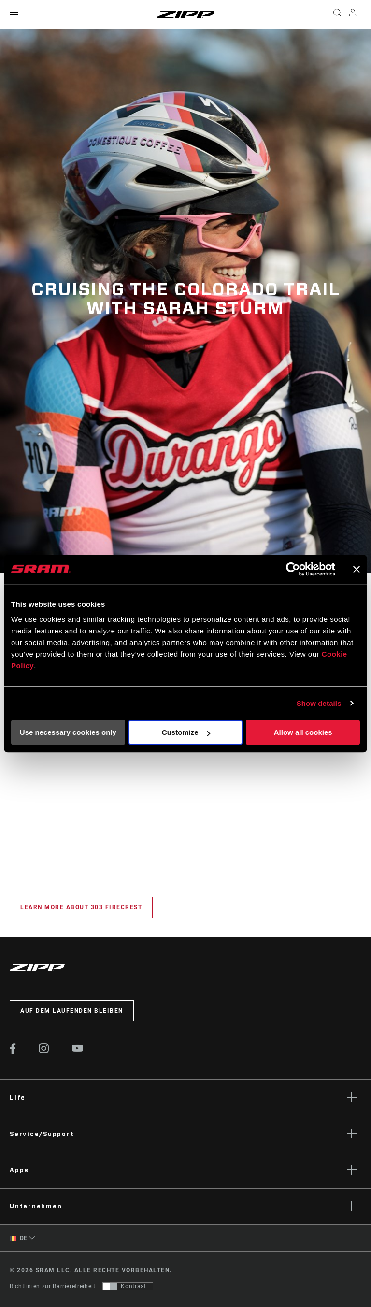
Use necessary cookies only (68, 732)
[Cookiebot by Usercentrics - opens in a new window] (293, 569)
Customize (186, 732)
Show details (319, 703)
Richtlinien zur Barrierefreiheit (52, 1286)
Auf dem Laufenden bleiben (71, 1010)
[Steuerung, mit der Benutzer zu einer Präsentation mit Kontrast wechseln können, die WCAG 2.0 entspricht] (127, 1286)
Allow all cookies (303, 732)
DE (19, 1238)
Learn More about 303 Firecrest (81, 907)
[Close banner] (356, 569)
